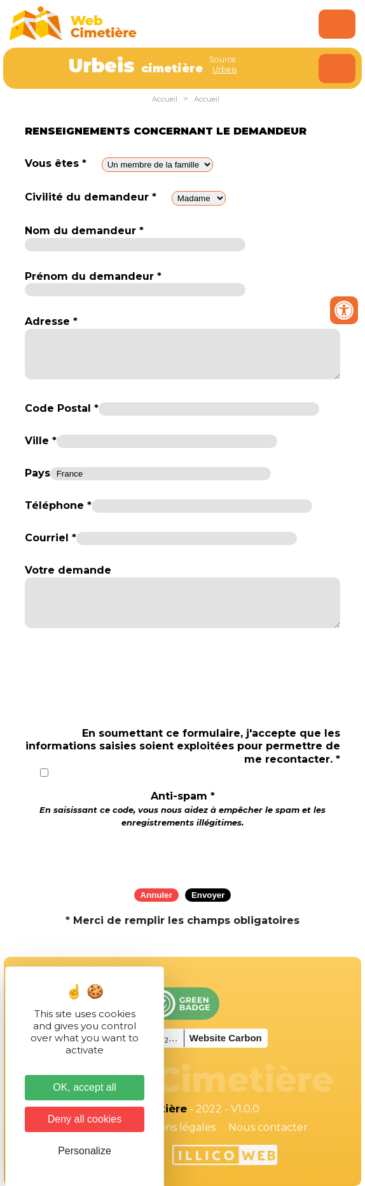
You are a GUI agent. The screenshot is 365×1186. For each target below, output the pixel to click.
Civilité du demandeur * (90, 197)
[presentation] (182, 854)
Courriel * (50, 538)
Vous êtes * (55, 163)
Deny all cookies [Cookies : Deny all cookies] (85, 1119)
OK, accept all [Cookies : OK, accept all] (84, 1087)
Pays (37, 473)
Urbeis (224, 69)
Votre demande (68, 570)
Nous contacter (268, 1127)
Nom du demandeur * (84, 231)
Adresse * (51, 321)
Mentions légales (173, 1127)
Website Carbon (225, 1037)
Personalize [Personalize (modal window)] (84, 1150)
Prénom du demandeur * (93, 276)
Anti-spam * (182, 809)
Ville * (41, 441)
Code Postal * (62, 408)
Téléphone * (58, 505)
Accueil (164, 99)
